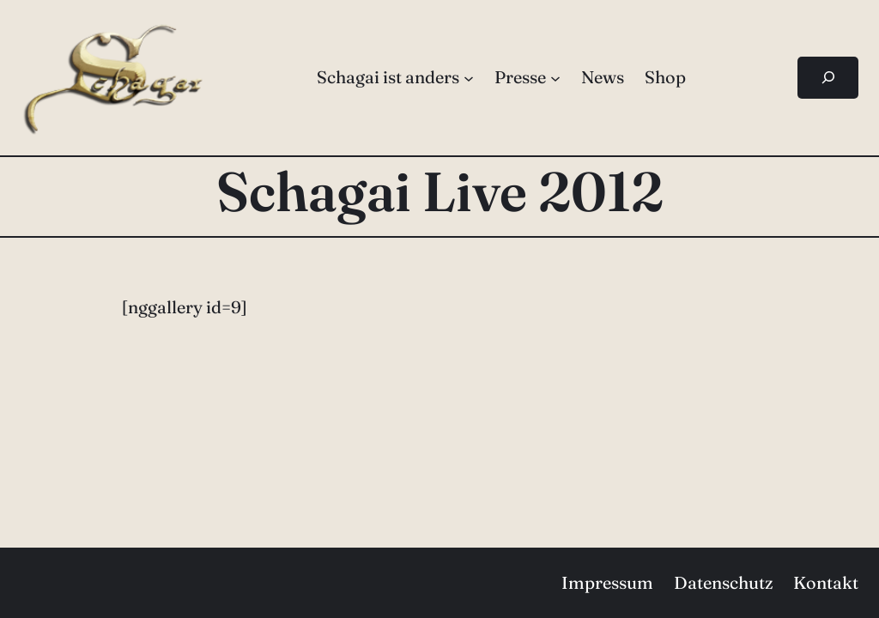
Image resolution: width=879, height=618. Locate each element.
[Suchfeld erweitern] (827, 78)
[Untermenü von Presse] (555, 77)
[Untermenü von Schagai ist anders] (469, 77)
